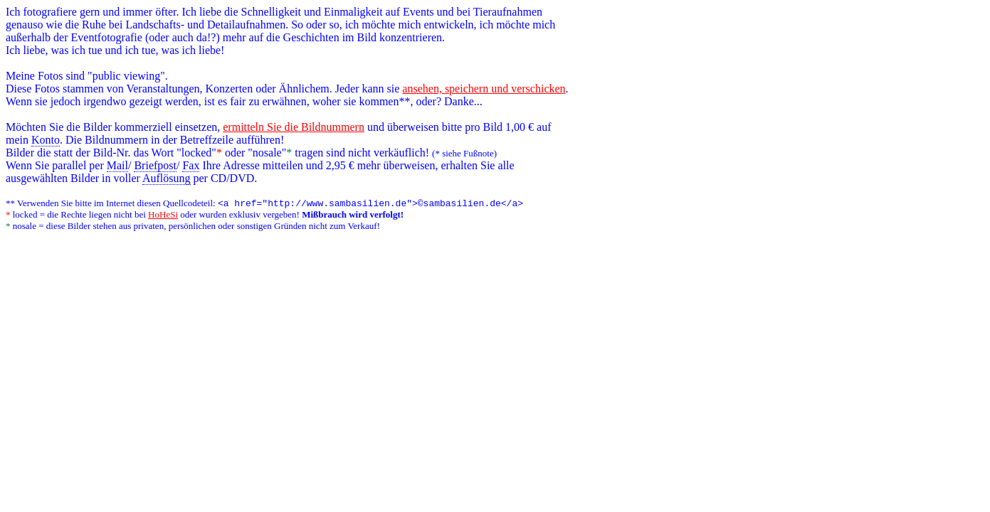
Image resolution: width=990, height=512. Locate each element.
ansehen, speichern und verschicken (483, 88)
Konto (45, 140)
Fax (190, 165)
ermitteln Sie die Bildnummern (293, 127)
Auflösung (166, 178)
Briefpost (155, 165)
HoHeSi (163, 215)
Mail (117, 165)
